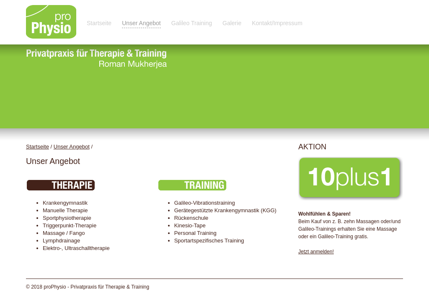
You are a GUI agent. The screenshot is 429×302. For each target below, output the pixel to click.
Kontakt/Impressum (277, 23)
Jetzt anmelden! (316, 252)
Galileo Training (191, 23)
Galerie (231, 23)
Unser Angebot (141, 23)
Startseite (99, 23)
